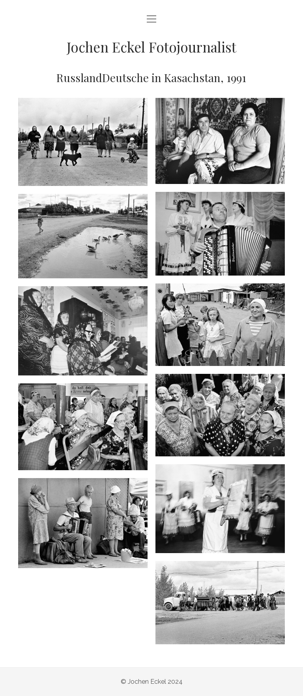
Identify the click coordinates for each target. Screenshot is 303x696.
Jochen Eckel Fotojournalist (151, 47)
